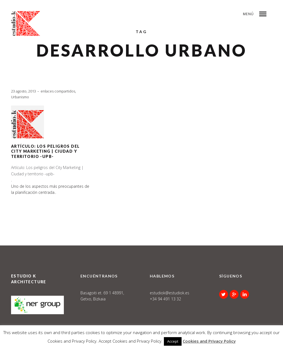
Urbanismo (20, 96)
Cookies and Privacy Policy (209, 341)
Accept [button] (172, 341)
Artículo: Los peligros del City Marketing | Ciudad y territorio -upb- (45, 151)
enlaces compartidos (58, 91)
